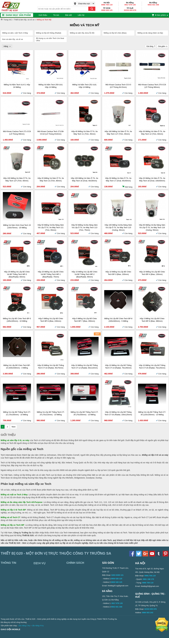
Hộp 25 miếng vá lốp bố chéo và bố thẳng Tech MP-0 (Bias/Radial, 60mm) (17, 274)
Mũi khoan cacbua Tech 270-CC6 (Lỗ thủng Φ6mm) (152, 86)
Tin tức (56, 15)
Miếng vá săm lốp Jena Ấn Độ (82, 33)
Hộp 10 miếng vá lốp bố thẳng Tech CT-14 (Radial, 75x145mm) (118, 366)
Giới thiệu (43, 15)
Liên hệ (81, 15)
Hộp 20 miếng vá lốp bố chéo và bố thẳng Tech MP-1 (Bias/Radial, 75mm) (51, 274)
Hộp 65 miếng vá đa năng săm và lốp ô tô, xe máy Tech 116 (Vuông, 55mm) (152, 227)
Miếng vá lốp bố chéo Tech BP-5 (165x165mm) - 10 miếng (17, 319)
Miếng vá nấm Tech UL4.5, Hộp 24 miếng (17, 86)
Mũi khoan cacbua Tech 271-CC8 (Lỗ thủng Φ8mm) (17, 132)
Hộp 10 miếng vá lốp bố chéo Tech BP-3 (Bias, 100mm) (118, 273)
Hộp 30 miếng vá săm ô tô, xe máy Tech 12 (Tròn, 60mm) (152, 132)
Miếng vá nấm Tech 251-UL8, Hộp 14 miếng (84, 86)
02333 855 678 (130, 10)
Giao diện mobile (10, 629)
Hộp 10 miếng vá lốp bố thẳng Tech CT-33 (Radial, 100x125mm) (118, 413)
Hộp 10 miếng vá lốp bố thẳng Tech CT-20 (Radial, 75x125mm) (152, 366)
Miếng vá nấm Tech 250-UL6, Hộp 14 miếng (50, 86)
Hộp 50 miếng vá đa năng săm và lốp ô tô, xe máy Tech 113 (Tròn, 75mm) (84, 227)
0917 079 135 (130, 5)
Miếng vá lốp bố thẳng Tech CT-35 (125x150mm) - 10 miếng (152, 413)
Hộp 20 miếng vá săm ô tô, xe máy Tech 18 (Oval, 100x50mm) (152, 179)
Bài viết (68, 15)
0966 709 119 (107, 5)
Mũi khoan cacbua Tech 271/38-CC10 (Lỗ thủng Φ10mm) (50, 132)
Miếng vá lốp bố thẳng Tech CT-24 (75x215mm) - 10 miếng (51, 413)
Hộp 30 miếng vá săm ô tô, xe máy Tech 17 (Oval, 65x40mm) (118, 179)
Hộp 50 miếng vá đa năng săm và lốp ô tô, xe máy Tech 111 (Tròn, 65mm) (51, 227)
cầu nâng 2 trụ (24, 625)
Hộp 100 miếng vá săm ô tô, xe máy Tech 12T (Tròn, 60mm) (17, 179)
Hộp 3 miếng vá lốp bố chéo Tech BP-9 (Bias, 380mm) (152, 319)
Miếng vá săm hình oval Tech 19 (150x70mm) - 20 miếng (17, 226)
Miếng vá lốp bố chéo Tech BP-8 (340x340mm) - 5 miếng (118, 319)
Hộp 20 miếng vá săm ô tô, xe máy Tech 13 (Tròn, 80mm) (51, 179)
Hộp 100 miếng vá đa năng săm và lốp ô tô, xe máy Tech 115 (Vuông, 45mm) (118, 227)
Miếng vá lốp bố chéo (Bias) (115, 33)
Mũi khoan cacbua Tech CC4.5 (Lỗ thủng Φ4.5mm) (118, 86)
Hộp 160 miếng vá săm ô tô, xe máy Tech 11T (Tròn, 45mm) (118, 132)
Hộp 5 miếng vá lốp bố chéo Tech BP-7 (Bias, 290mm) (84, 319)
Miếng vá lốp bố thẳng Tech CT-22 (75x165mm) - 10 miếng (17, 413)
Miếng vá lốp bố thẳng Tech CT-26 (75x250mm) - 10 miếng (84, 413)
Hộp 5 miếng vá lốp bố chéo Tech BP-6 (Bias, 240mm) (50, 319)
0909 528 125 (107, 10)
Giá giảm (161, 46)
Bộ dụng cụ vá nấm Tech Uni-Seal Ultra (50, 39)
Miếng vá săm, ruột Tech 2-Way (15, 33)
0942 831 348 (153, 5)
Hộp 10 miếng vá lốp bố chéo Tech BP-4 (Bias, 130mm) (152, 273)
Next (13, 427)
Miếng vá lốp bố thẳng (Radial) (48, 33)
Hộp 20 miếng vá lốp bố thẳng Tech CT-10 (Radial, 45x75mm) (50, 366)
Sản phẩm (160, 15)
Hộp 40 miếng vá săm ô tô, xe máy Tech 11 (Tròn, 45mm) (84, 132)
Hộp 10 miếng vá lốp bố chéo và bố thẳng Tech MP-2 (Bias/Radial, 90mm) (84, 274)
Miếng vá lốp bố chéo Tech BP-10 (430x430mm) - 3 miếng (16, 366)
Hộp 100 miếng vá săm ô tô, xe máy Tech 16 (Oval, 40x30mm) (84, 179)
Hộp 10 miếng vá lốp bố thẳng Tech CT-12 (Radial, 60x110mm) (84, 366)
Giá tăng (149, 46)
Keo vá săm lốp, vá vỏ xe (12, 39)
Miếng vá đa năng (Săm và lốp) (150, 33)
